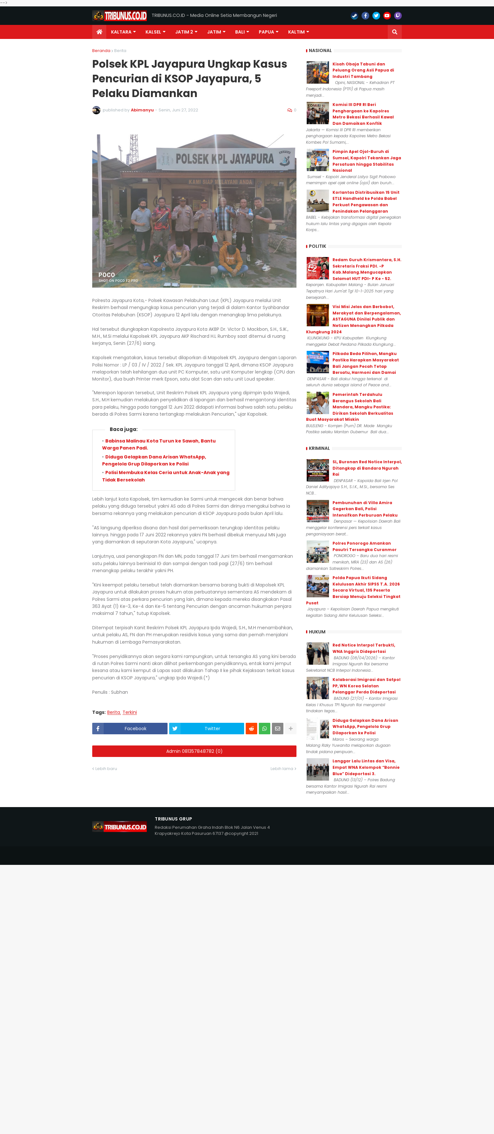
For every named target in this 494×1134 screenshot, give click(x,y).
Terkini (130, 712)
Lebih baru (106, 769)
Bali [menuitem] (240, 32)
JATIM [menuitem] (214, 32)
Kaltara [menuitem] (121, 32)
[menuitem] (99, 32)
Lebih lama (282, 769)
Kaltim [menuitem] (296, 32)
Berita (120, 51)
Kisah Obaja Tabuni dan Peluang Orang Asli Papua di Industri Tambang (363, 70)
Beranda (101, 51)
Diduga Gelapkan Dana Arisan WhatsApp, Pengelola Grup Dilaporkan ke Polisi (365, 727)
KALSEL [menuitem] (153, 32)
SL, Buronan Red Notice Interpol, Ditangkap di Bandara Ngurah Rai (367, 468)
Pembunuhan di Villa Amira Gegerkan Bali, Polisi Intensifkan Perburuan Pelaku (365, 509)
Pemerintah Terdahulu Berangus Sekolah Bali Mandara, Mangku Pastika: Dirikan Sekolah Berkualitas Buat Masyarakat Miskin (349, 407)
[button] (395, 32)
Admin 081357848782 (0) (194, 751)
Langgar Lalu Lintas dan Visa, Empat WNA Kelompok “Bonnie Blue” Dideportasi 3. (366, 767)
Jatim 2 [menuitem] (184, 32)
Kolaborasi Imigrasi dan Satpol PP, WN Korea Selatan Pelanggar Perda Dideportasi (366, 686)
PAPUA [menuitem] (266, 32)
